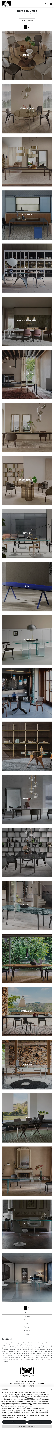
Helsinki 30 (26, 214)
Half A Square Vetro (27, 321)
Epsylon (27, 55)
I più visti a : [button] (27, 1330)
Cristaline (27, 799)
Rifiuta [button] (14, 1422)
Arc (27, 267)
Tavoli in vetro (34, 13)
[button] (51, 1389)
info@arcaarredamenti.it (29, 1381)
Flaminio (27, 427)
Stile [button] (27, 1323)
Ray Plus (27, 1277)
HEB (27, 586)
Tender (27, 1117)
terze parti (30, 1398)
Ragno (27, 1224)
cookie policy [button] (43, 1396)
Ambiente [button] (27, 1316)
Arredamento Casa (24, 13)
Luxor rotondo (27, 480)
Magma (27, 958)
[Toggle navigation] (51, 3)
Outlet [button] (27, 1334)
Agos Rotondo (27, 108)
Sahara (27, 639)
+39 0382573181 (28, 1386)
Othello (27, 692)
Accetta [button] (39, 1422)
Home (18, 13)
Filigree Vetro (27, 374)
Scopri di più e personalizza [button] (26, 1426)
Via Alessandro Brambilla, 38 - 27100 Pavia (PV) (27, 1384)
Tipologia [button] (27, 1327)
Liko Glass (27, 1064)
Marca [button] (27, 1313)
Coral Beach (27, 905)
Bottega (27, 533)
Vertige (27, 161)
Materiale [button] (27, 1320)
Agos (27, 852)
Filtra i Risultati (27, 20)
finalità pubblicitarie (43, 1403)
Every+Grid (27, 1011)
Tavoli (30, 13)
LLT (27, 1170)
